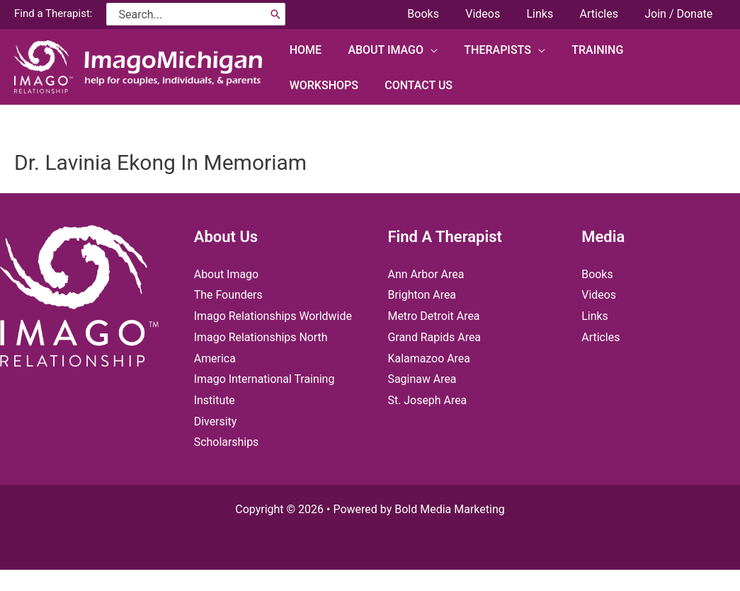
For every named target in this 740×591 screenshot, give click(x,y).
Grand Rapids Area (435, 337)
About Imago (226, 274)
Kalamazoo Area (429, 358)
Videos (598, 295)
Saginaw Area (422, 379)
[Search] (275, 14)
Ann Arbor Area (426, 274)
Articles (600, 337)
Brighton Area (422, 295)
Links (594, 316)
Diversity (215, 442)
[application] (425, 49)
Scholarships (226, 463)
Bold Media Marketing (449, 530)
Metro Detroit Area (434, 316)
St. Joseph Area (427, 400)
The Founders (228, 295)
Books (597, 274)
